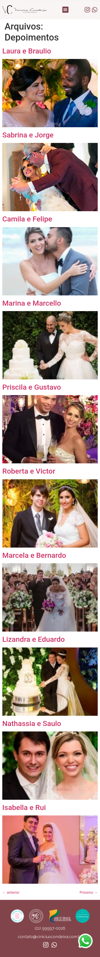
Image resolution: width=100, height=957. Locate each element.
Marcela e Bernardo (34, 555)
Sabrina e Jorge (27, 135)
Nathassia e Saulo (31, 723)
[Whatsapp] (85, 949)
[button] (65, 10)
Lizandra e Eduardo (33, 639)
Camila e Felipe (27, 219)
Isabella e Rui (24, 807)
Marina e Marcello (31, 303)
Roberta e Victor (28, 471)
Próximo (89, 892)
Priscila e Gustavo (31, 387)
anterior (10, 892)
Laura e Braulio (26, 51)
